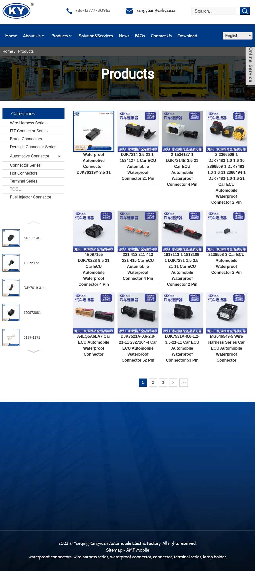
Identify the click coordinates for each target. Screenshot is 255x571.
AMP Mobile (137, 550)
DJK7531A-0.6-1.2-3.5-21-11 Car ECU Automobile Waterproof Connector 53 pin (182, 348)
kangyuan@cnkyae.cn (156, 10)
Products (62, 36)
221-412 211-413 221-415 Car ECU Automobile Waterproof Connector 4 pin (138, 266)
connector (162, 557)
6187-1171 (32, 337)
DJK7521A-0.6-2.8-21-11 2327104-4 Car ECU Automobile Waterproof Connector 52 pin (138, 348)
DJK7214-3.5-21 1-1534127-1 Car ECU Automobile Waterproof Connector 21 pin (138, 166)
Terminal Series (23, 181)
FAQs (140, 36)
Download (187, 36)
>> (184, 382)
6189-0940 (32, 238)
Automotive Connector (29, 156)
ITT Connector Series (29, 131)
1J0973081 (32, 313)
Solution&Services (96, 36)
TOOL (15, 189)
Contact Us (161, 36)
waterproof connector (130, 557)
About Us (34, 36)
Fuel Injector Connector (30, 197)
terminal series (187, 557)
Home (11, 36)
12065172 (31, 263)
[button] (33, 222)
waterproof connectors (50, 557)
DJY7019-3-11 (35, 288)
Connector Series (25, 165)
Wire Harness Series (28, 123)
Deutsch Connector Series (33, 147)
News (124, 36)
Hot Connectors (23, 173)
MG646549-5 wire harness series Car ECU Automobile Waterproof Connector (226, 348)
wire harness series (90, 557)
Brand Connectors (26, 139)
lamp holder (214, 557)
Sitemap (114, 550)
